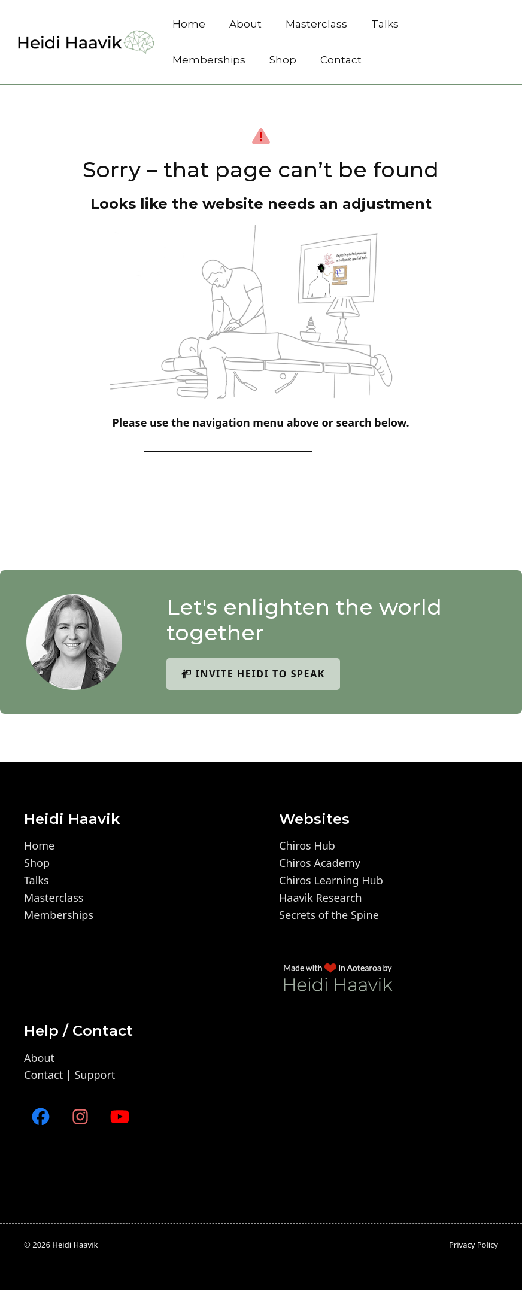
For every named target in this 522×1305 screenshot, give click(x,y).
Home (188, 24)
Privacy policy (473, 1244)
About (245, 24)
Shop (282, 60)
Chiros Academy (319, 863)
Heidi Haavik (75, 1244)
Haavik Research (320, 897)
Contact (341, 60)
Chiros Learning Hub (331, 880)
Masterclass (316, 24)
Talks (385, 24)
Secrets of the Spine (329, 915)
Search (348, 465)
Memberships (208, 60)
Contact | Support (69, 1074)
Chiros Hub (307, 845)
